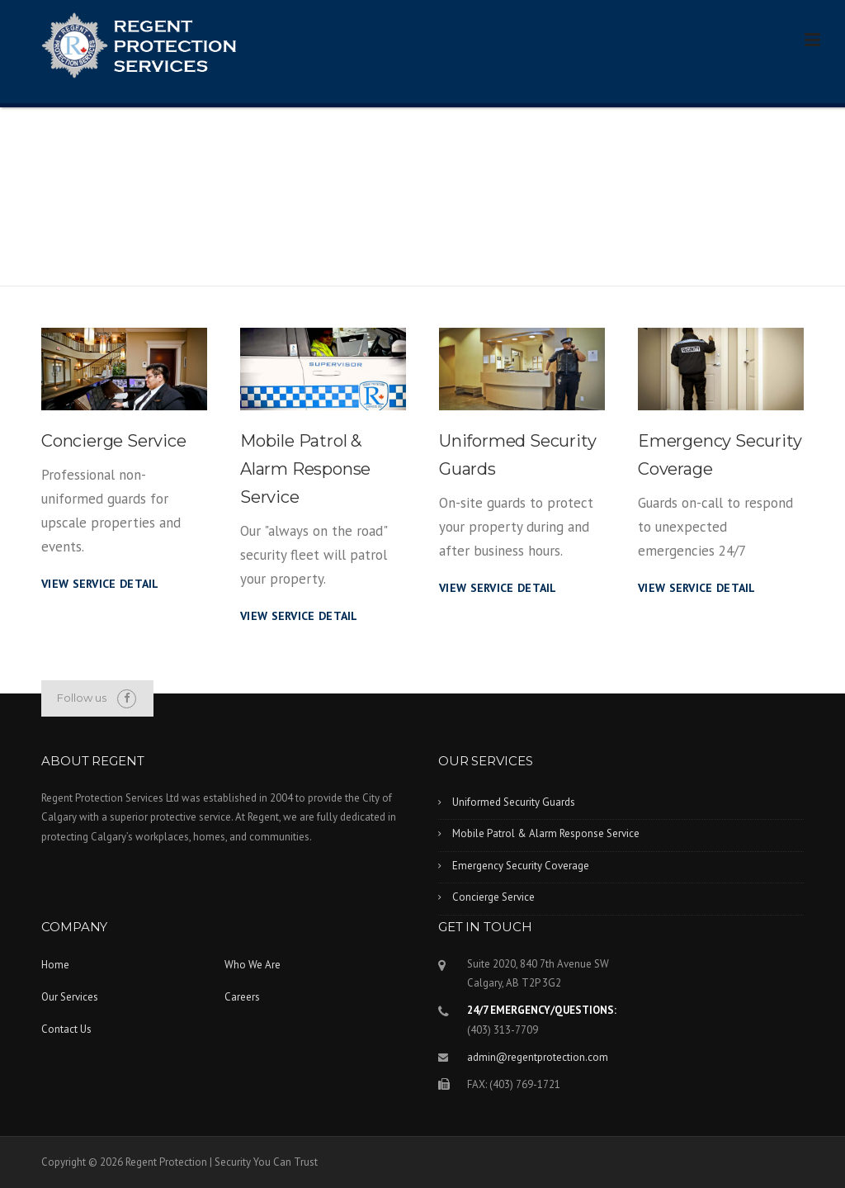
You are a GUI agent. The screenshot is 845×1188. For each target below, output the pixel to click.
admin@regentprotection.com (537, 1057)
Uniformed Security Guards (513, 802)
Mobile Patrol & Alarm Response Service (305, 469)
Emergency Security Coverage (520, 866)
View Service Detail (100, 583)
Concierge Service (113, 441)
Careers (242, 997)
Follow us (81, 697)
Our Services (69, 997)
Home (55, 965)
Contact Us (66, 1029)
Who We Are (252, 965)
